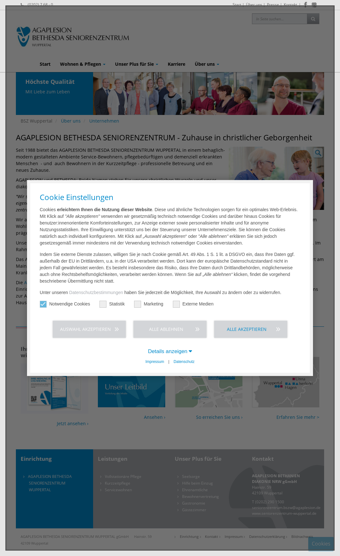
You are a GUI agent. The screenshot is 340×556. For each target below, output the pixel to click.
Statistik (112, 304)
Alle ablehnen (166, 329)
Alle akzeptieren (247, 329)
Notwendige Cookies (65, 304)
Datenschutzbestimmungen (96, 292)
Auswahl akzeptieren (85, 329)
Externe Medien (193, 304)
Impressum (155, 361)
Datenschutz (183, 361)
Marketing (148, 304)
